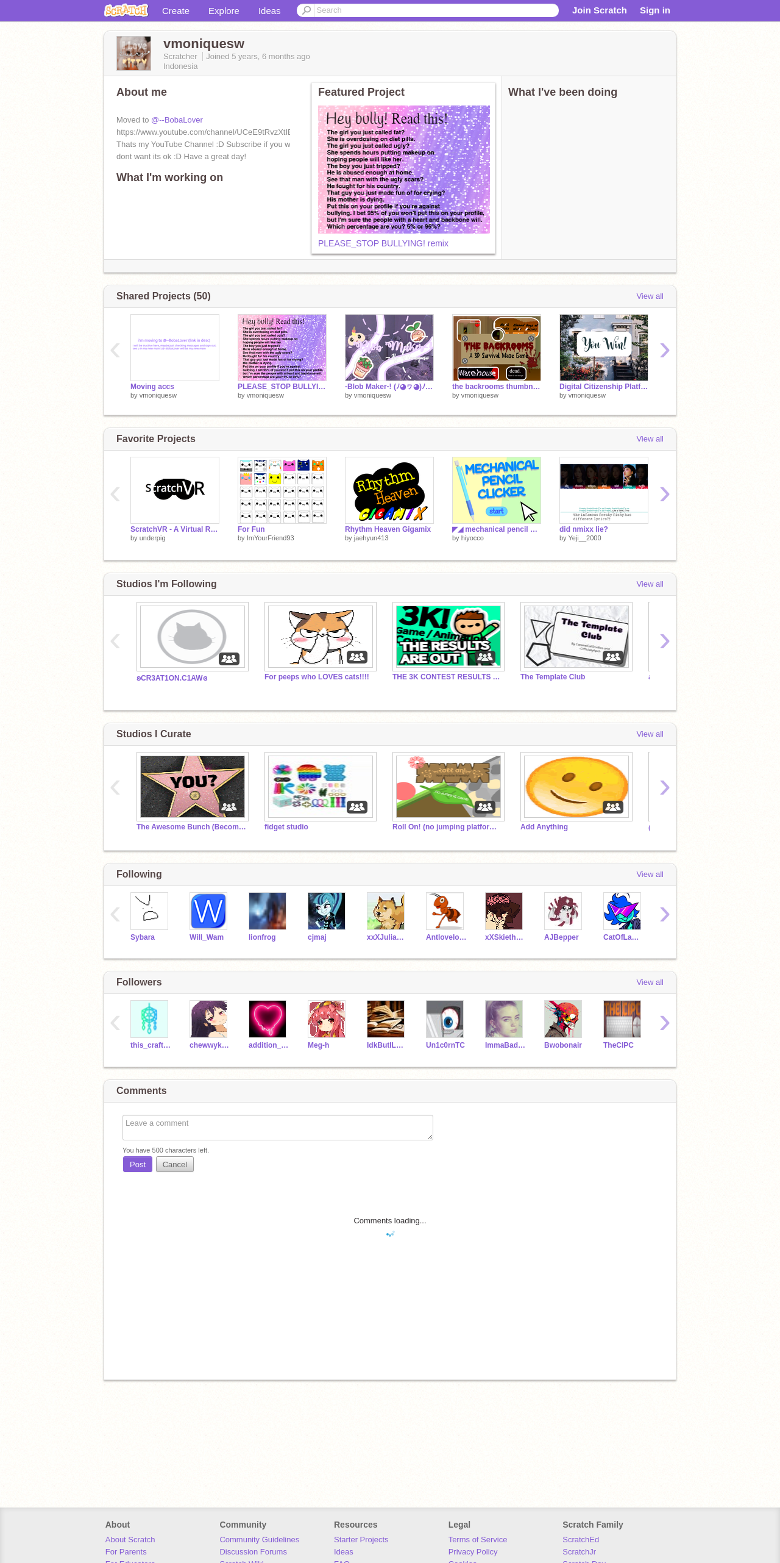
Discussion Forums (253, 1551)
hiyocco (472, 538)
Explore (223, 10)
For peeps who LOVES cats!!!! (316, 677)
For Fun (251, 529)
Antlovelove (446, 937)
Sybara (142, 937)
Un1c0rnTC (445, 1045)
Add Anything (544, 827)
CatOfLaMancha (623, 937)
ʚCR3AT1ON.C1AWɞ (171, 678)
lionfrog (262, 937)
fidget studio (286, 827)
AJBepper (561, 937)
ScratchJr (579, 1551)
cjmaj (317, 937)
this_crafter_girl (150, 1045)
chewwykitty (210, 1045)
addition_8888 (269, 1045)
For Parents (126, 1551)
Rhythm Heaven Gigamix (388, 529)
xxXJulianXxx (387, 937)
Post (138, 1164)
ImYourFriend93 (270, 538)
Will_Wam (207, 937)
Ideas (269, 10)
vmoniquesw (158, 395)
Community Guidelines (259, 1539)
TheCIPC (618, 1045)
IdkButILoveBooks (387, 1045)
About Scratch (130, 1539)
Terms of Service (478, 1539)
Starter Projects (361, 1539)
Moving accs (152, 386)
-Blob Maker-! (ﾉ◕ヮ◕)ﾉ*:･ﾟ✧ (389, 386)
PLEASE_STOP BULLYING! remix (383, 243)
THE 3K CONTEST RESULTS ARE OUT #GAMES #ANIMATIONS (447, 677)
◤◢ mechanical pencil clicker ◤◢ (496, 529)
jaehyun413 (371, 538)
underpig (153, 538)
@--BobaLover (177, 119)
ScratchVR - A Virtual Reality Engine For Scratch (174, 529)
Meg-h (318, 1045)
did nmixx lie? (583, 529)
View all (650, 296)
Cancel (175, 1164)
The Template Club (552, 677)
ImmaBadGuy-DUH (505, 1045)
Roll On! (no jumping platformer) (447, 827)
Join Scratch (599, 10)
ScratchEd (580, 1539)
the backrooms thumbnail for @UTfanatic (496, 386)
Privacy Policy (473, 1551)
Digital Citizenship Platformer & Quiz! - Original (603, 386)
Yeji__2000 (584, 538)
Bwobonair (563, 1045)
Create (176, 10)
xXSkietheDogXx (505, 937)
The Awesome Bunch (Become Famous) (191, 827)
